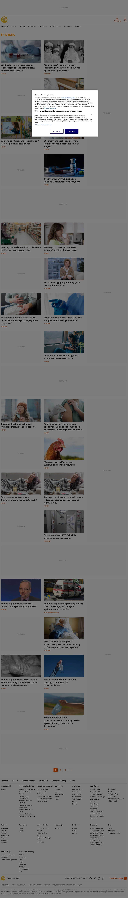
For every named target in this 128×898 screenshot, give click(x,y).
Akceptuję (71, 131)
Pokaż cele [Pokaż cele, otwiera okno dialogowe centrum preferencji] (56, 131)
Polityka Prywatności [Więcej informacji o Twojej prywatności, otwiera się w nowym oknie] (50, 108)
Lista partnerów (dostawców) (43, 124)
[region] (65, 113)
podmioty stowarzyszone (68, 97)
